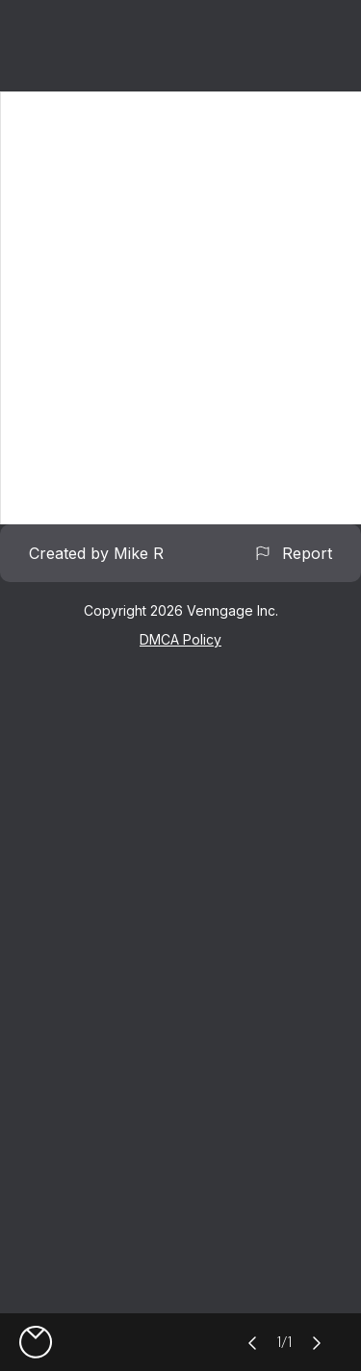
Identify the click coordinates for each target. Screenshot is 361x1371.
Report (292, 553)
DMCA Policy (180, 639)
